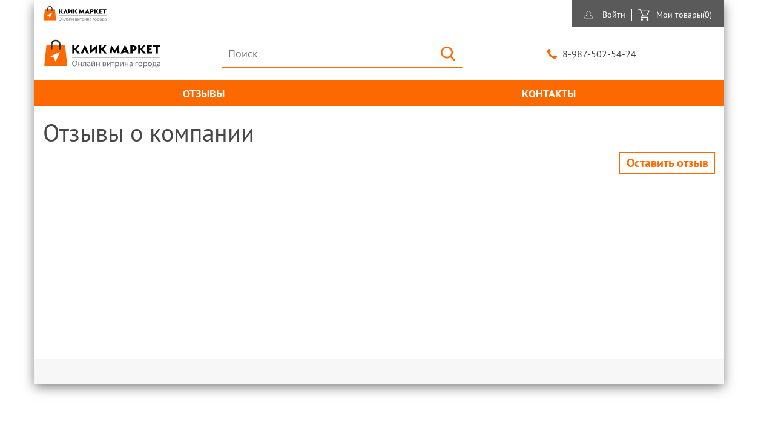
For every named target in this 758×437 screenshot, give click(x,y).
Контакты (549, 93)
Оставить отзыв (667, 163)
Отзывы (204, 93)
